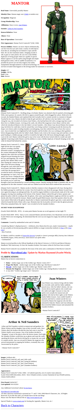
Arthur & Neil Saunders (15, 29)
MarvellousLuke (19, 252)
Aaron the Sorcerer (29, 235)
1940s (26, 14)
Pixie (62, 228)
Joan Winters (23, 25)
